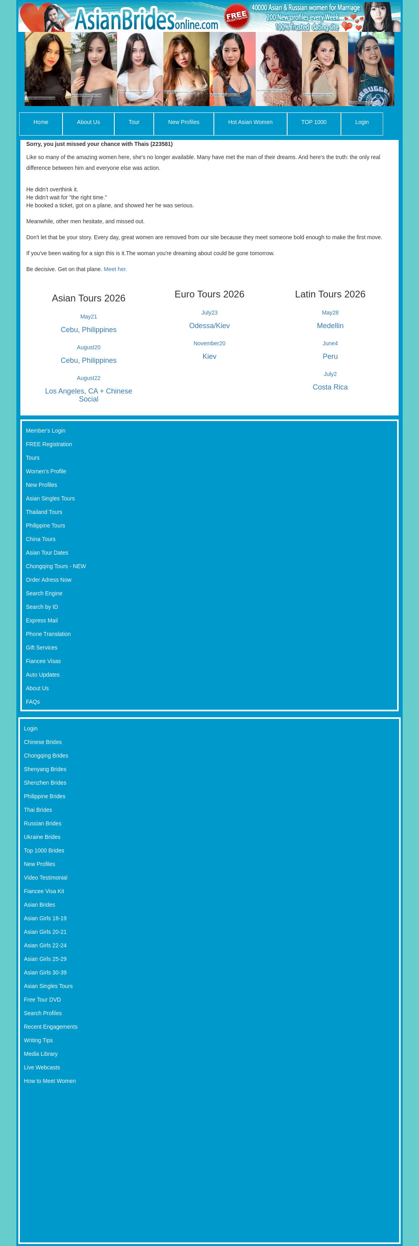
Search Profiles (43, 1013)
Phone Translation (48, 634)
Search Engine (44, 593)
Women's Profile (46, 471)
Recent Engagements (51, 1027)
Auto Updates (43, 674)
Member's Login (45, 430)
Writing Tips (38, 1040)
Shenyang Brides (45, 769)
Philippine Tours (45, 525)
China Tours (40, 539)
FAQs (33, 702)
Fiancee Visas (43, 661)
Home (40, 122)
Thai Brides (38, 810)
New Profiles (184, 122)
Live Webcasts (42, 1067)
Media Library (41, 1054)
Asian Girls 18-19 (45, 918)
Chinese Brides (43, 742)
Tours (32, 458)
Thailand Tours (44, 512)
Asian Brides (39, 905)
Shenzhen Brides (45, 782)
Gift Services (41, 647)
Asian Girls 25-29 (45, 959)
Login (362, 122)
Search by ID (42, 607)
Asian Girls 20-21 (45, 932)
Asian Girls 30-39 (45, 972)
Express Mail (42, 620)
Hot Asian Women (250, 122)
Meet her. (115, 269)
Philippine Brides (44, 796)
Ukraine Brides (42, 837)
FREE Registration (49, 444)
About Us (88, 122)
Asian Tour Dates (47, 552)
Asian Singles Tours (50, 498)
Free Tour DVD (42, 999)
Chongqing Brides (46, 755)
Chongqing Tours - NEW (56, 566)
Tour (134, 122)
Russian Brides (42, 823)
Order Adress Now (48, 580)
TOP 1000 (314, 122)
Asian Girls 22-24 (45, 945)
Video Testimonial (45, 877)
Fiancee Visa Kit (44, 891)
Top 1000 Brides (44, 850)
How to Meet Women (50, 1081)
